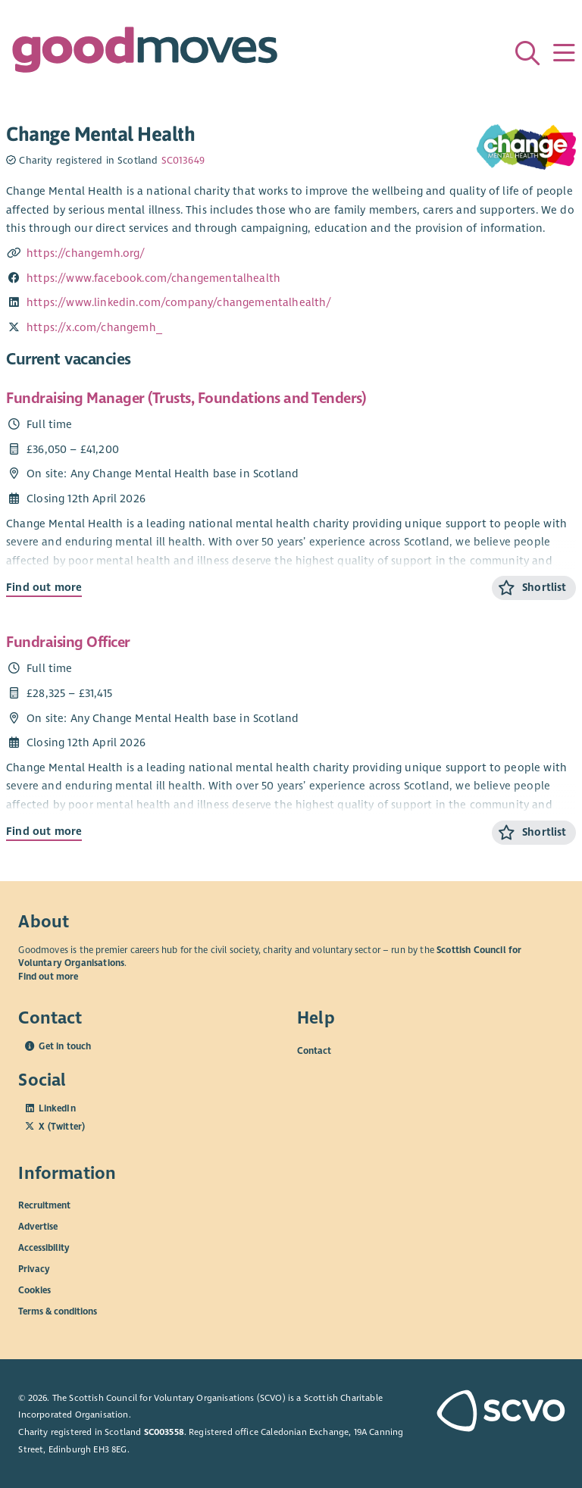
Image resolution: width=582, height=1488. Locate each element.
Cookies (34, 1290)
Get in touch (65, 1046)
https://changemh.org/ (86, 253)
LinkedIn (57, 1108)
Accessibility (44, 1248)
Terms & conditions (57, 1311)
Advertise (38, 1226)
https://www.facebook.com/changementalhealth (153, 278)
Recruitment (44, 1205)
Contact (314, 1050)
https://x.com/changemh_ (94, 327)
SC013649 (183, 161)
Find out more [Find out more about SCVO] (48, 976)
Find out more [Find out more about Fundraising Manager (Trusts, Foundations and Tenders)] (44, 587)
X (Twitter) (62, 1126)
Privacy (34, 1269)
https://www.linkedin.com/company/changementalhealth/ (179, 302)
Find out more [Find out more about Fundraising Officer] (44, 831)
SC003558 (164, 1432)
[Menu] (564, 53)
